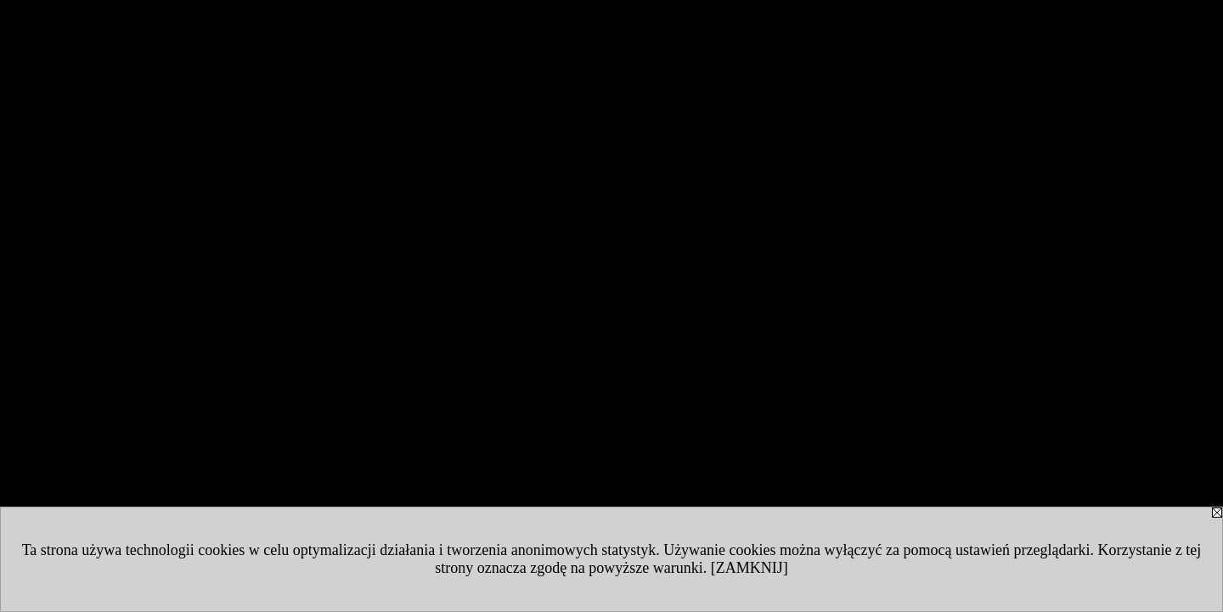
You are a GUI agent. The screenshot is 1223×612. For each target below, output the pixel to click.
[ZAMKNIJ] (749, 567)
